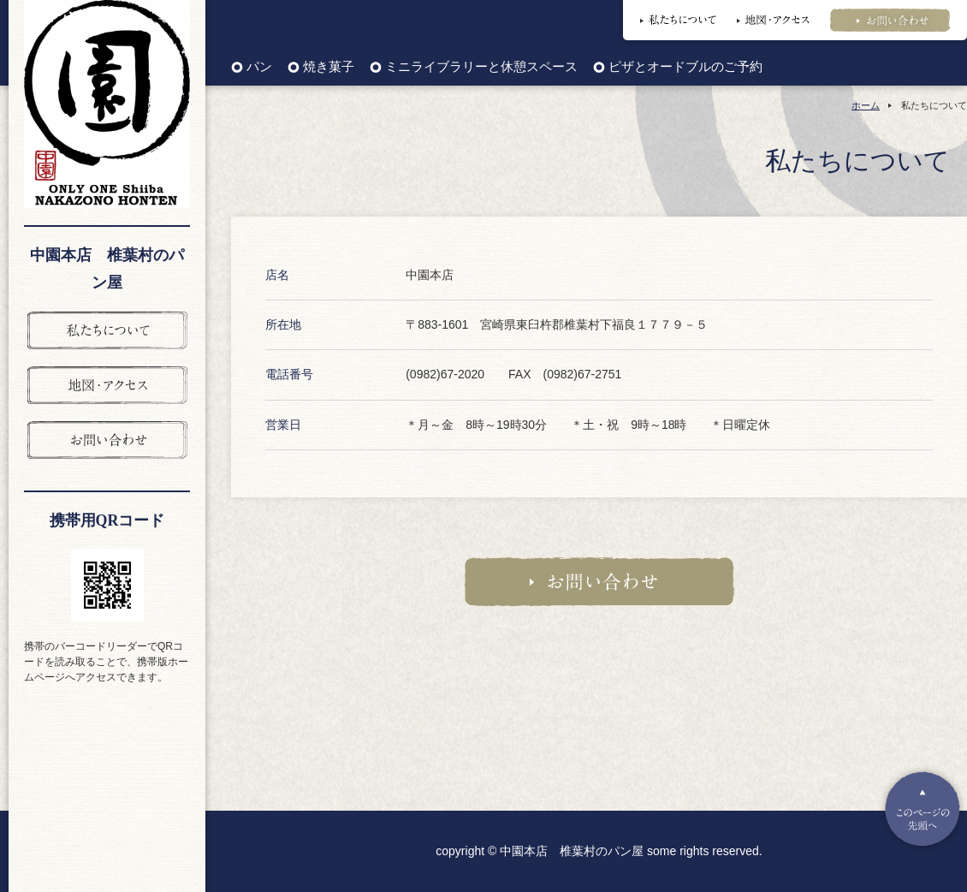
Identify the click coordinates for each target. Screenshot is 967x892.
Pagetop (922, 809)
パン (259, 67)
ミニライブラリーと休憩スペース (481, 67)
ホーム (865, 105)
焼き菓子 (328, 67)
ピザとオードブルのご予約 (685, 67)
